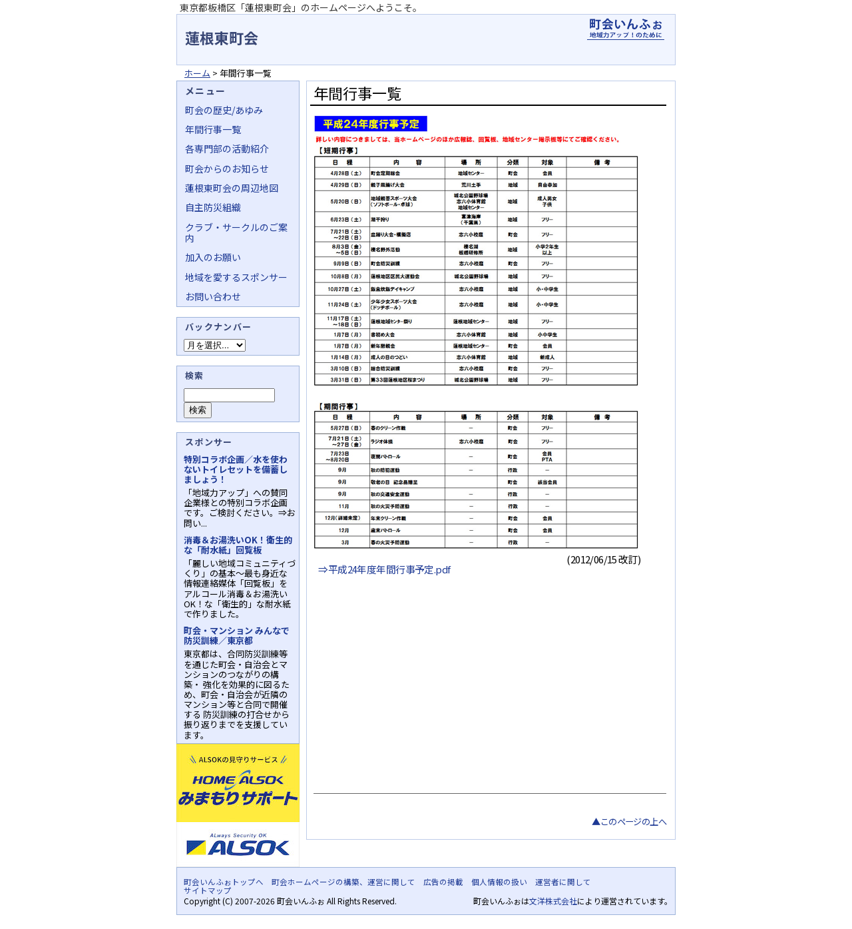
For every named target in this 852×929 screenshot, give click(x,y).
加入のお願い (213, 257)
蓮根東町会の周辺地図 (231, 187)
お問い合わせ (213, 296)
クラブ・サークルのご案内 (236, 232)
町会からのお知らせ (227, 168)
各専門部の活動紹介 (227, 148)
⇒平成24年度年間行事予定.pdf (384, 569)
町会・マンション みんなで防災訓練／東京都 (237, 635)
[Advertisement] (488, 686)
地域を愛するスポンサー (236, 277)
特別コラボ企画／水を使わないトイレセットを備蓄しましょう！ (236, 469)
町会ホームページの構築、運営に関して (343, 881)
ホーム (197, 73)
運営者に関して (563, 881)
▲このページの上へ (629, 821)
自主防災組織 (213, 207)
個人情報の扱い (499, 881)
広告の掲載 (443, 881)
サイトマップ (208, 890)
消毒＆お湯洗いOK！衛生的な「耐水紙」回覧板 (238, 544)
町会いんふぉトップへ (224, 881)
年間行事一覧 (213, 129)
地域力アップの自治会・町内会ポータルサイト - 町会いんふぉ (625, 29)
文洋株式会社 (553, 900)
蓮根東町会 (221, 37)
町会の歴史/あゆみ (224, 110)
